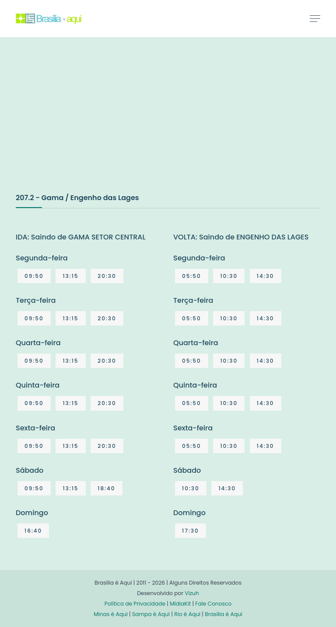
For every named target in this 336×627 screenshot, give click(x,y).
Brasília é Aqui (223, 614)
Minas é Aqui (111, 614)
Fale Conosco (213, 603)
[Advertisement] (81, 124)
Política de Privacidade (135, 603)
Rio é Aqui (187, 614)
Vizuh (192, 593)
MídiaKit (180, 603)
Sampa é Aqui (151, 614)
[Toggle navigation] (315, 18)
